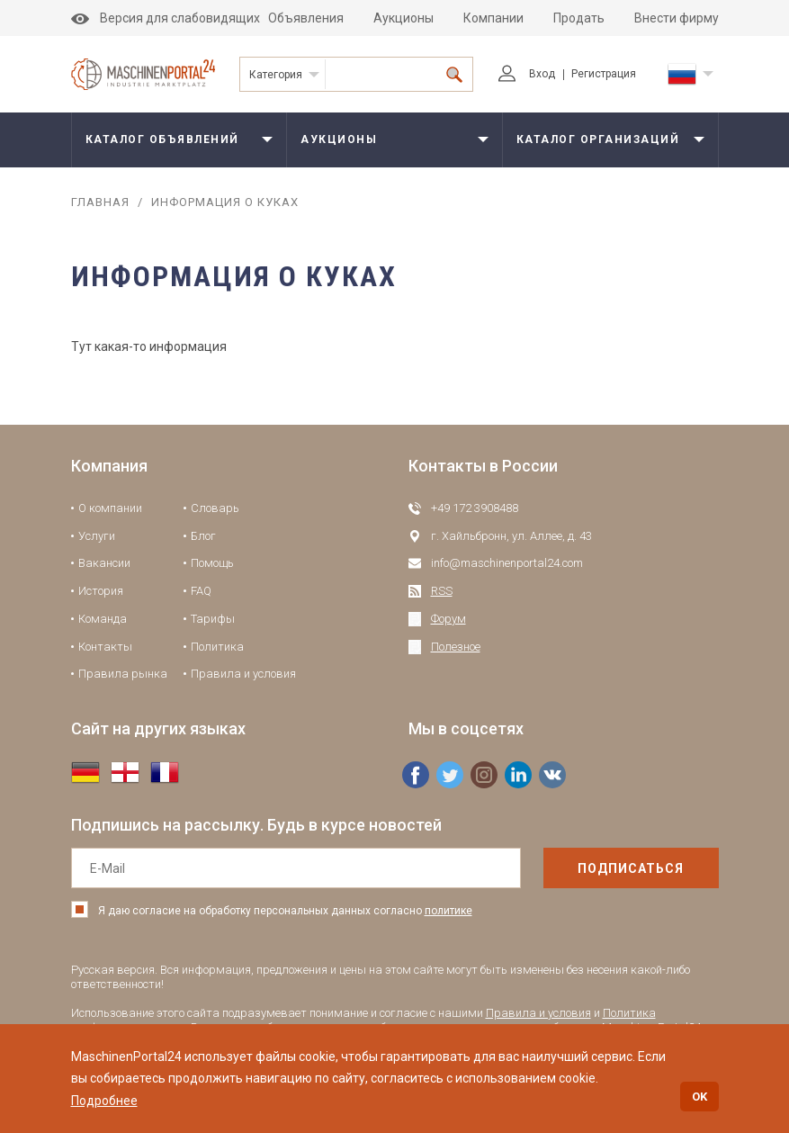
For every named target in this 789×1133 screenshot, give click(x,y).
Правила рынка (122, 673)
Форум (448, 618)
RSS (442, 591)
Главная (100, 202)
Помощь (212, 563)
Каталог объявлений (162, 139)
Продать (579, 18)
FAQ (201, 591)
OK (699, 1096)
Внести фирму (676, 18)
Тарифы (213, 618)
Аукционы (403, 18)
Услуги (96, 536)
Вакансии (104, 563)
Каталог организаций (598, 139)
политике (448, 910)
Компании (493, 18)
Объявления (306, 18)
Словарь (215, 508)
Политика (217, 646)
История (100, 591)
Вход (526, 73)
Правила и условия (243, 673)
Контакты (105, 646)
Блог (203, 536)
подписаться (631, 868)
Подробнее (104, 1100)
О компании (110, 508)
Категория (275, 74)
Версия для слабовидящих (165, 18)
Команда (102, 618)
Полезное (455, 646)
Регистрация (603, 73)
